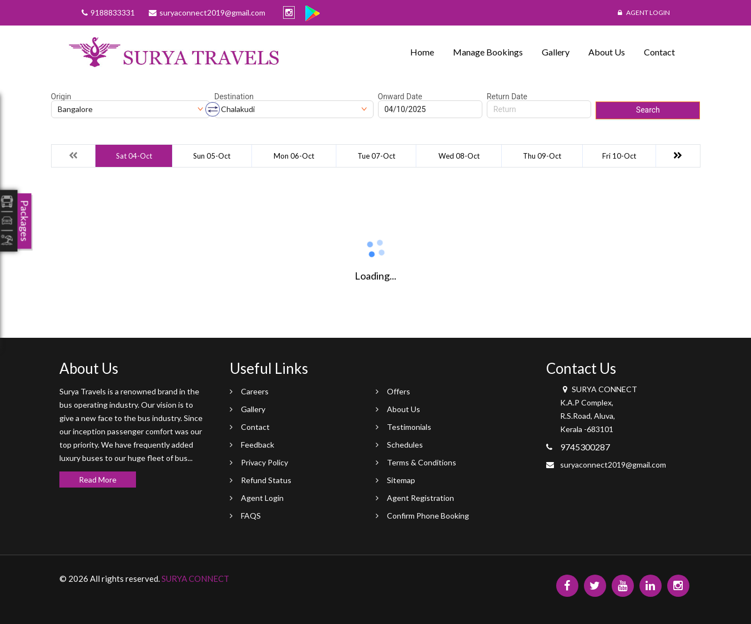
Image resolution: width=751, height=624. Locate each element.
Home (422, 52)
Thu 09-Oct (542, 155)
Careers (255, 391)
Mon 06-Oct (294, 155)
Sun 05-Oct (211, 155)
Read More (98, 479)
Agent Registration (420, 498)
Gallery (555, 52)
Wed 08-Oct (459, 155)
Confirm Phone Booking (428, 515)
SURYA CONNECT (195, 579)
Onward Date (400, 96)
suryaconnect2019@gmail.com (613, 464)
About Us (606, 52)
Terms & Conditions (421, 462)
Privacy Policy (264, 462)
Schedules (405, 444)
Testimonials (409, 427)
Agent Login (644, 12)
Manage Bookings (488, 52)
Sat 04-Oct (134, 155)
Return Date (507, 96)
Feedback (257, 444)
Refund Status (266, 480)
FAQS (251, 515)
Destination (234, 96)
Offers (398, 391)
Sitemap (401, 480)
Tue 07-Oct (376, 155)
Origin (61, 96)
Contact (659, 52)
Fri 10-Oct (619, 155)
